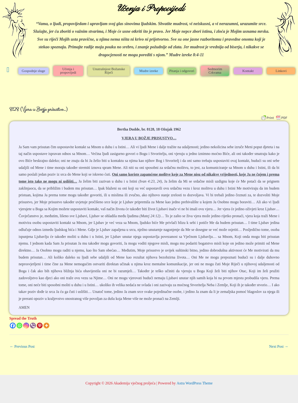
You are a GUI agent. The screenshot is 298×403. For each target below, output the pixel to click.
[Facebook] (13, 325)
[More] (46, 325)
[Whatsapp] (19, 325)
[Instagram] (26, 325)
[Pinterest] (40, 325)
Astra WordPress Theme (194, 383)
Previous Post (22, 346)
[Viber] (33, 325)
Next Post (278, 346)
